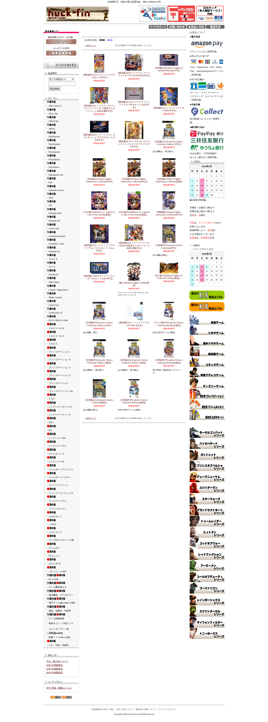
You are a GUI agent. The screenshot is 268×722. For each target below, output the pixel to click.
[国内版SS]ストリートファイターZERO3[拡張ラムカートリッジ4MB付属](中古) (134, 245)
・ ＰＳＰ (61, 396)
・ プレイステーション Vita (61, 388)
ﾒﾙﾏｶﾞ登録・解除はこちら (59, 688)
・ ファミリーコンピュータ (61, 490)
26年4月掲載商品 (54, 672)
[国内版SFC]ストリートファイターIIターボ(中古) (99, 76)
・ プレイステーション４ (61, 357)
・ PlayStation (61, 165)
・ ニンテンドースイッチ (61, 412)
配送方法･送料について (145, 709)
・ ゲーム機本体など (61, 584)
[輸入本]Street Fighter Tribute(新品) (134, 284)
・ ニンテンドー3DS (61, 435)
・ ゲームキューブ (61, 451)
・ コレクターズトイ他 (57, 629)
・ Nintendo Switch (61, 188)
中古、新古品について (57, 661)
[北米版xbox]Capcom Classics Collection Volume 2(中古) (169, 142)
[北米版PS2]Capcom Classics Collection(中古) (168, 246)
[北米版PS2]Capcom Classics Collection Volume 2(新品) (99, 361)
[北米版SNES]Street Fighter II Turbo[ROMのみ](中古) (169, 69)
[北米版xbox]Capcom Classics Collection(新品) (99, 401)
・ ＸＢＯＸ (61, 341)
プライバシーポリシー (167, 709)
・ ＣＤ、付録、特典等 (61, 642)
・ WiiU (61, 195)
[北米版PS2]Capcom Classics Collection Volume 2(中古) (99, 323)
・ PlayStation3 (61, 149)
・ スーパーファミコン (61, 482)
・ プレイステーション (61, 380)
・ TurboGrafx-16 (61, 310)
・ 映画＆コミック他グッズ (59, 623)
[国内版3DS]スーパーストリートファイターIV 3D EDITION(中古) (134, 74)
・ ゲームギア (61, 545)
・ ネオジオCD (61, 561)
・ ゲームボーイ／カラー (61, 475)
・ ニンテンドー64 (61, 459)
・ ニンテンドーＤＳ (61, 443)
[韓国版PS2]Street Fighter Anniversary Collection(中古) (168, 213)
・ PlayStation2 (61, 157)
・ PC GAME (61, 577)
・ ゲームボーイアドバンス (61, 467)
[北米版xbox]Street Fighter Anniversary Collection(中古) (99, 180)
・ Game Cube (61, 226)
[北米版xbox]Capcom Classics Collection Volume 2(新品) (134, 361)
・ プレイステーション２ (61, 373)
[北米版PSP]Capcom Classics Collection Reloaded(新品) (168, 361)
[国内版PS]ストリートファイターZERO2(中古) (169, 109)
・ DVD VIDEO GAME (61, 318)
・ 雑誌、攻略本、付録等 (61, 608)
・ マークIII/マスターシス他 (61, 537)
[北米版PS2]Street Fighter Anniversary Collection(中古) (134, 180)
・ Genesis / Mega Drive (61, 287)
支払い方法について (124, 709)
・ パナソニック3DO (61, 569)
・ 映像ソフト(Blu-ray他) (61, 635)
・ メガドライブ (61, 530)
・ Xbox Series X (61, 103)
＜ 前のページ (90, 45)
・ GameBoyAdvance (61, 234)
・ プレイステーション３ (61, 365)
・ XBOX (61, 126)
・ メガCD (61, 522)
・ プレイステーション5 (61, 349)
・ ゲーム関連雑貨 (61, 616)
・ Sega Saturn (61, 280)
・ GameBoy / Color (61, 241)
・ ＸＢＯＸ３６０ (61, 333)
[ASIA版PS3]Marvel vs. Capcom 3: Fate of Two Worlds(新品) (99, 213)
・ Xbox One (61, 111)
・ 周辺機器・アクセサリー (61, 592)
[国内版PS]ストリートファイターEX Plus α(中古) (134, 323)
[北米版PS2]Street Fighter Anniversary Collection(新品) (168, 180)
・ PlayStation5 (61, 134)
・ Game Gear (61, 302)
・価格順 (109, 40)
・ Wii (61, 203)
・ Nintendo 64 (61, 249)
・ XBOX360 (61, 119)
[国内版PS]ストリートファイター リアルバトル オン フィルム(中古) (99, 248)
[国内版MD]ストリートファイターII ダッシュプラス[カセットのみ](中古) (99, 137)
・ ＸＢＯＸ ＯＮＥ (61, 326)
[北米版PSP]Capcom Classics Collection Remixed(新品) (133, 401)
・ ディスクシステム (61, 498)
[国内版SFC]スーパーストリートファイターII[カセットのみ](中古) (134, 105)
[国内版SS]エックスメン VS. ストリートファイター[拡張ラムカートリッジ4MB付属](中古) (99, 108)
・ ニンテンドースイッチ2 (61, 404)
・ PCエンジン (61, 553)
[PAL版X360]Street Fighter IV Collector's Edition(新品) (169, 276)
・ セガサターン (61, 514)
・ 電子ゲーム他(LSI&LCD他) (61, 600)
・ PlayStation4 (61, 142)
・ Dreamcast (61, 272)
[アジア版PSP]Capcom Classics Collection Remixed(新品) (168, 323)
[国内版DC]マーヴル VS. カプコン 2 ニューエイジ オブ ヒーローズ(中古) (134, 144)
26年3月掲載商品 (54, 669)
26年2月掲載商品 (54, 665)
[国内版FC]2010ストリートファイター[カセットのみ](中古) (99, 277)
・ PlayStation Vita (61, 172)
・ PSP (61, 180)
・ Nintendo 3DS (61, 211)
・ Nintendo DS (61, 218)
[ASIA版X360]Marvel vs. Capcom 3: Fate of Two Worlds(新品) (134, 213)
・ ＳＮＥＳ (61, 257)
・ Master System (61, 295)
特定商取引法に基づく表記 (102, 709)
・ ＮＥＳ (61, 264)
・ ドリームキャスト (61, 506)
